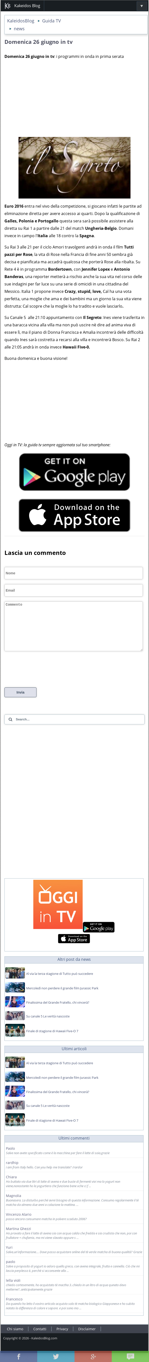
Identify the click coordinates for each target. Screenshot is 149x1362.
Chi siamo (15, 1337)
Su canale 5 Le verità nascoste (48, 1025)
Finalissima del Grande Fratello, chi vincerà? (57, 1011)
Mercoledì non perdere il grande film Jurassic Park (62, 997)
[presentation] (41, 675)
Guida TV (51, 21)
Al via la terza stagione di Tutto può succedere (59, 982)
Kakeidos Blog (22, 6)
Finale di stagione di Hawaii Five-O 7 (52, 1040)
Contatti (39, 1337)
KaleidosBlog (20, 21)
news (19, 29)
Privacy (62, 1337)
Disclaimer (87, 1337)
